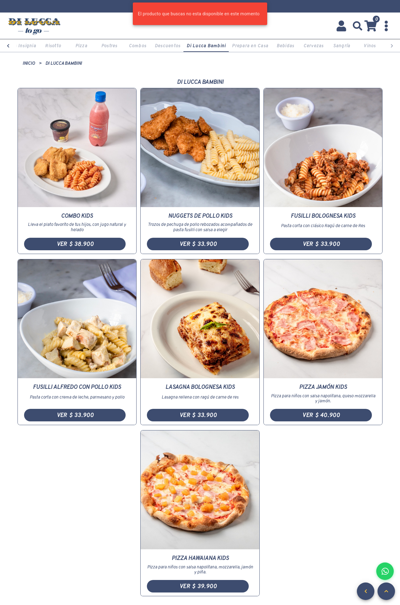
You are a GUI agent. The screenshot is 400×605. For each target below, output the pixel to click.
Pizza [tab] (81, 45)
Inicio (28, 63)
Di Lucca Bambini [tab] (206, 45)
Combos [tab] (138, 45)
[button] (357, 26)
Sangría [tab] (341, 45)
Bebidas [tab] (285, 45)
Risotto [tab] (53, 45)
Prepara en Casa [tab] (250, 45)
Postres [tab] (109, 45)
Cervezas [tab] (313, 45)
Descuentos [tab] (168, 45)
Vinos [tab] (369, 45)
